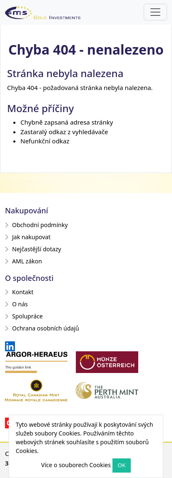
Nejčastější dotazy (33, 249)
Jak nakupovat (27, 237)
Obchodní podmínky (36, 225)
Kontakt (19, 292)
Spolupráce (24, 316)
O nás (16, 304)
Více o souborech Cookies (76, 465)
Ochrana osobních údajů (42, 328)
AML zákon (23, 261)
